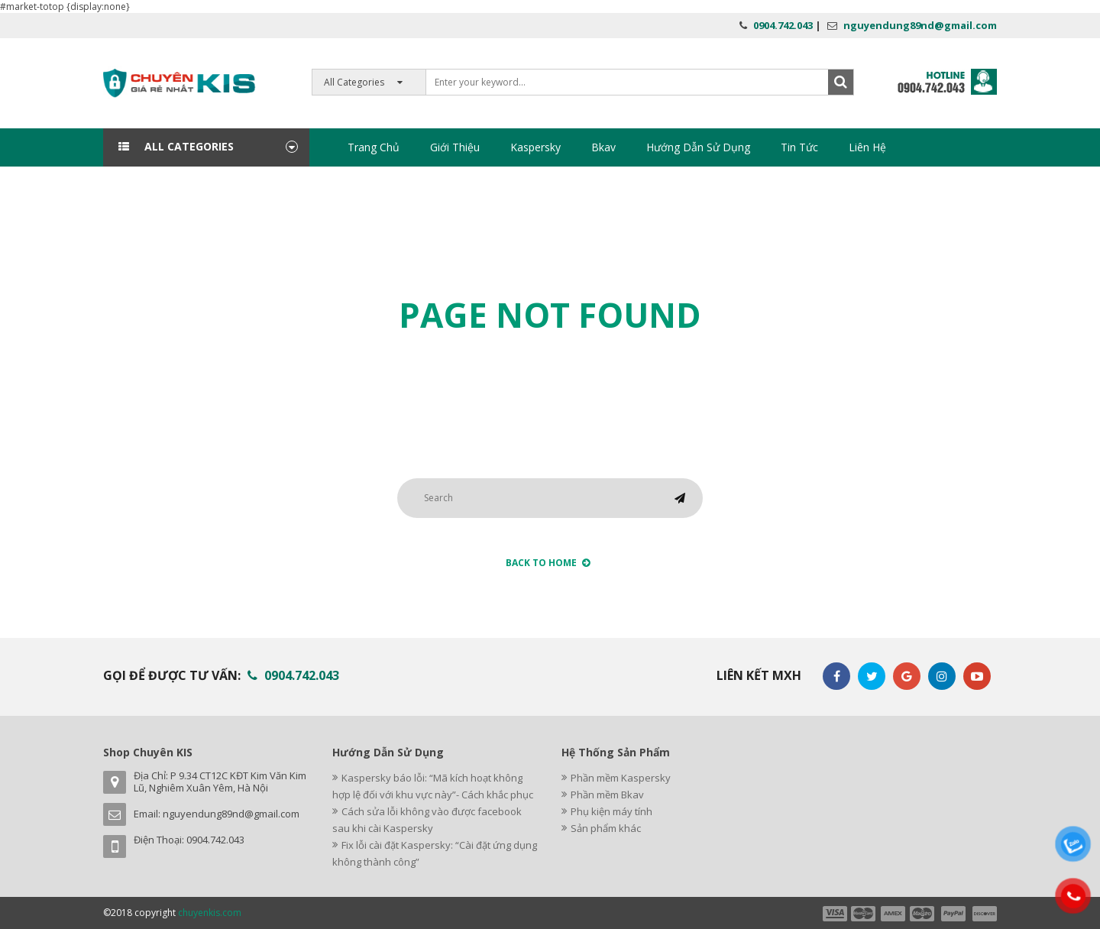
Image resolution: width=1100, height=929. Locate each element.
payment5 (953, 913)
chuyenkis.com (209, 912)
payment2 (864, 913)
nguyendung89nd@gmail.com (920, 25)
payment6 (983, 913)
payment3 (893, 913)
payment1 (834, 913)
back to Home (548, 562)
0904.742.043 (783, 25)
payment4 (923, 913)
